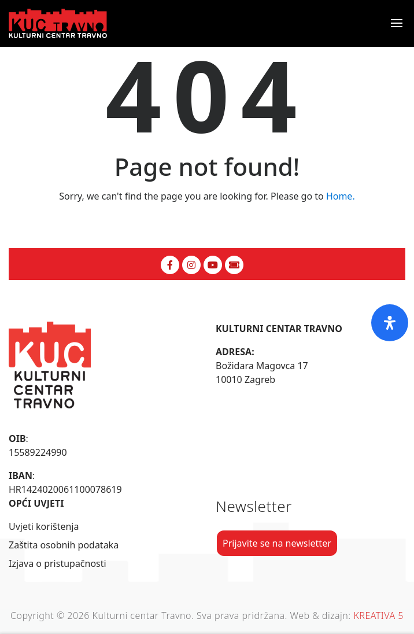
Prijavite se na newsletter (277, 543)
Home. (340, 196)
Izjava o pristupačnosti (57, 563)
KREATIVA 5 (378, 615)
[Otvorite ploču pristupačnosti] (389, 322)
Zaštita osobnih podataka (64, 545)
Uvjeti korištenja (44, 526)
